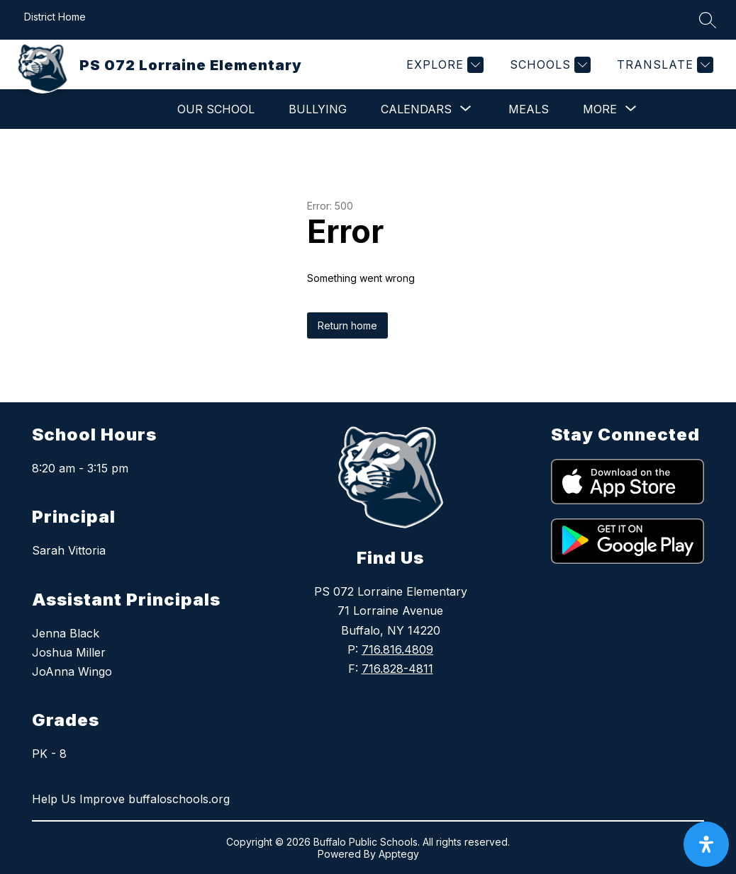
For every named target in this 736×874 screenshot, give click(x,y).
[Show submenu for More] (600, 109)
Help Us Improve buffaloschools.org (131, 799)
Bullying (318, 109)
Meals (528, 109)
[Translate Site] (663, 65)
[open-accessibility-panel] (706, 844)
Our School (216, 109)
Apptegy (399, 854)
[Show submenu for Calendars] (416, 109)
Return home (347, 325)
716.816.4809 (397, 649)
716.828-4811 (397, 669)
